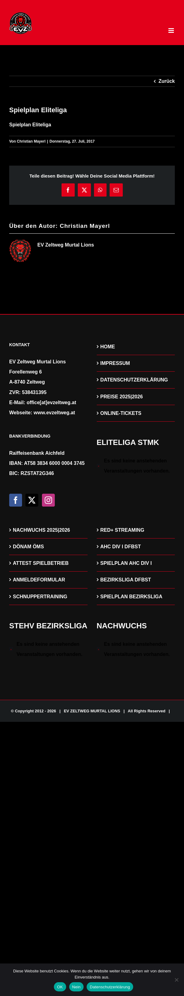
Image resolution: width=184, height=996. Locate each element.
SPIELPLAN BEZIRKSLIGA (131, 596)
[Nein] (176, 980)
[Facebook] (15, 500)
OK (60, 987)
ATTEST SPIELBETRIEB (41, 563)
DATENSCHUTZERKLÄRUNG (134, 379)
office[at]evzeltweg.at (51, 402)
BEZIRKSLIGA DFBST (125, 579)
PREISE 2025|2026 (121, 396)
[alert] (136, 466)
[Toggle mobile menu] (171, 30)
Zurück (167, 81)
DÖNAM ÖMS (28, 546)
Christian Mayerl (31, 141)
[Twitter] (31, 500)
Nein (76, 987)
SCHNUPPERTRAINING (40, 596)
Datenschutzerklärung (110, 987)
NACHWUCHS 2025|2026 (41, 530)
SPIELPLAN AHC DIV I (126, 563)
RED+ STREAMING (122, 530)
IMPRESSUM (115, 363)
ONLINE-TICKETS (120, 413)
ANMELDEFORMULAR (39, 579)
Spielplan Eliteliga (30, 124)
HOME (107, 346)
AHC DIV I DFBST (120, 546)
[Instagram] (48, 500)
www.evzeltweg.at (54, 412)
